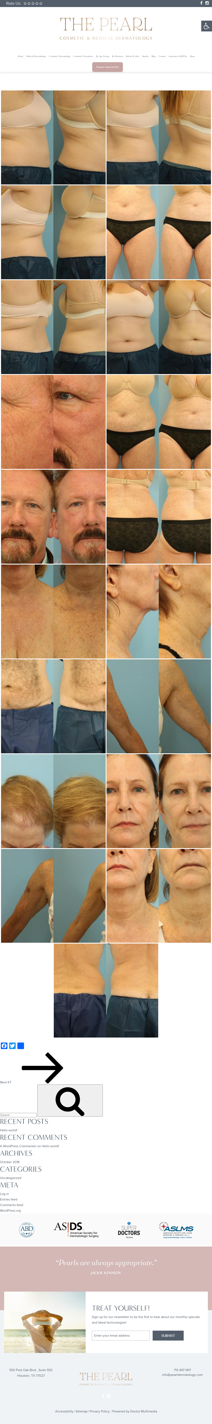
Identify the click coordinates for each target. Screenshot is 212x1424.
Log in (4, 1194)
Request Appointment (107, 67)
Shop (192, 56)
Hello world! (8, 1130)
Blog (154, 56)
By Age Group (102, 56)
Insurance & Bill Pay (178, 56)
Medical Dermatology (36, 56)
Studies (145, 56)
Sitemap (81, 1411)
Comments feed (11, 1205)
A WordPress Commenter (18, 1146)
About (20, 56)
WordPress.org (10, 1211)
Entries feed (8, 1200)
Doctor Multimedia (143, 1411)
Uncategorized (10, 1178)
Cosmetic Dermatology (59, 56)
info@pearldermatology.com (182, 1375)
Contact (162, 56)
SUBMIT (168, 1335)
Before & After (132, 56)
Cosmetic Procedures (83, 56)
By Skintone (117, 56)
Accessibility (64, 1411)
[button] (206, 26)
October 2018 (9, 1162)
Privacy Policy (100, 1411)
